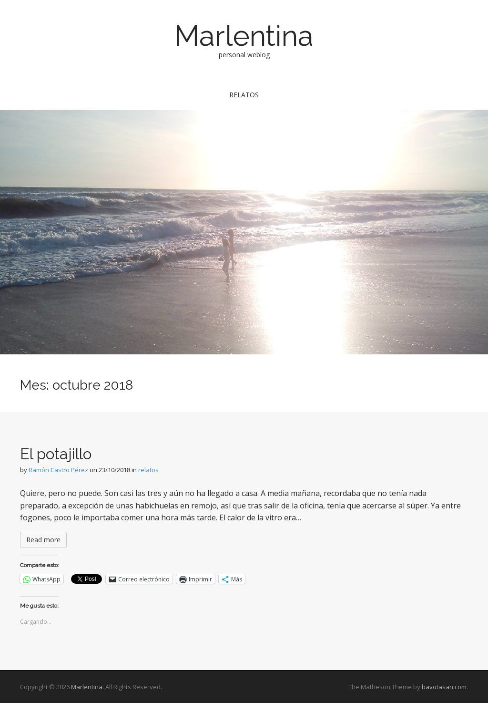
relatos (244, 94)
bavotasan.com (444, 686)
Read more (43, 539)
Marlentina (244, 35)
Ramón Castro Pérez (58, 469)
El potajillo (56, 454)
